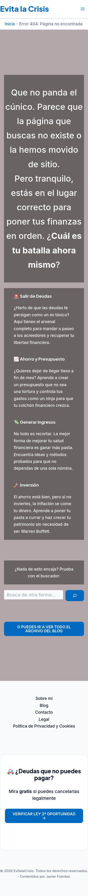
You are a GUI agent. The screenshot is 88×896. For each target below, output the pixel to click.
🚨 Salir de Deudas (33, 296)
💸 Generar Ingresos (34, 422)
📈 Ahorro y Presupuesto (39, 359)
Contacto (44, 712)
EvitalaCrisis (24, 871)
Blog (44, 705)
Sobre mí (44, 698)
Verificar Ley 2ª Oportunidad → (43, 816)
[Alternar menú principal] (82, 9)
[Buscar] (74, 595)
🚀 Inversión (26, 485)
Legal (44, 719)
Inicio (10, 23)
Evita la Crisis (24, 8)
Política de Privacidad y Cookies (44, 726)
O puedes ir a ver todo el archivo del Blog (44, 629)
